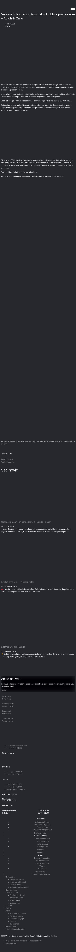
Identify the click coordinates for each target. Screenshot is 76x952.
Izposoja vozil (42, 847)
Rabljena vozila (40, 833)
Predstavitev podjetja (42, 858)
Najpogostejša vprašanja (42, 830)
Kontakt (4, 690)
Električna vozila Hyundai (13, 647)
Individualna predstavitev (40, 874)
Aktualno (40, 850)
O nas (40, 855)
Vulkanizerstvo (42, 844)
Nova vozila (40, 819)
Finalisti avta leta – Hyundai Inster (17, 582)
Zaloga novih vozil (42, 822)
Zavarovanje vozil (42, 841)
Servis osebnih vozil (42, 839)
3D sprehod (42, 868)
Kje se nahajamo (42, 861)
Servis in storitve (40, 836)
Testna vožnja (40, 872)
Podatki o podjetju (42, 863)
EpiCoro (54, 936)
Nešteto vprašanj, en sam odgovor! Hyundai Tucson (26, 522)
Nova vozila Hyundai (42, 825)
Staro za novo (42, 827)
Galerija (42, 866)
